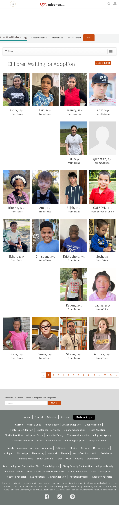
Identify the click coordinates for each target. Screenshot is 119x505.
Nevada (65, 453)
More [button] (89, 37)
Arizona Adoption (71, 424)
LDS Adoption (37, 476)
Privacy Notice (9, 489)
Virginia (79, 458)
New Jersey (38, 453)
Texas (59, 458)
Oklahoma (106, 453)
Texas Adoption (97, 429)
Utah (68, 458)
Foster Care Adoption (21, 429)
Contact (39, 417)
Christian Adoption (23, 440)
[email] (26, 403)
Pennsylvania (26, 458)
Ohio (94, 453)
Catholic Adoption (16, 476)
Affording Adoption (75, 440)
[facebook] (47, 497)
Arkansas (47, 448)
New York (52, 453)
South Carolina (45, 458)
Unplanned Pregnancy (48, 429)
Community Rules (27, 489)
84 (111, 375)
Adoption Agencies (102, 476)
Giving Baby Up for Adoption (78, 466)
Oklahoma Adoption (74, 429)
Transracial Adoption (78, 435)
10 (94, 375)
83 (105, 375)
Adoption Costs (34, 435)
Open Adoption (93, 424)
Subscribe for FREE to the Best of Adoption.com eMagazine (30, 397)
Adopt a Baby (52, 424)
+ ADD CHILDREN (103, 63)
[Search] (109, 4)
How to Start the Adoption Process (45, 471)
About (27, 417)
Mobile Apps (84, 417)
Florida (73, 448)
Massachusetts (101, 448)
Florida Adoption (14, 435)
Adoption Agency (102, 435)
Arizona (34, 448)
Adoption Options (14, 471)
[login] (115, 3)
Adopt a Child (34, 424)
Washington (93, 458)
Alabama (22, 448)
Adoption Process (79, 476)
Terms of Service (109, 486)
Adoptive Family (54, 435)
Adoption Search (97, 440)
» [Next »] (116, 375)
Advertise (52, 417)
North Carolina (80, 453)
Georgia (85, 448)
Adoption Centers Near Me (25, 466)
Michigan (8, 453)
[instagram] (60, 497)
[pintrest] (72, 497)
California (61, 448)
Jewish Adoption (57, 476)
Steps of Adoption (77, 471)
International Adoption (48, 440)
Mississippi (22, 453)
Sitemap (65, 417)
